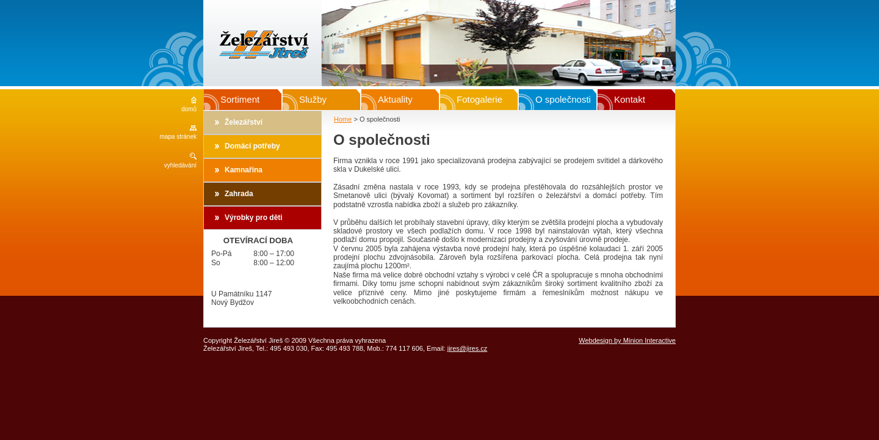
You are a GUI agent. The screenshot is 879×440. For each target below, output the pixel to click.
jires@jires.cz (467, 348)
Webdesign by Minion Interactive (627, 340)
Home (343, 119)
